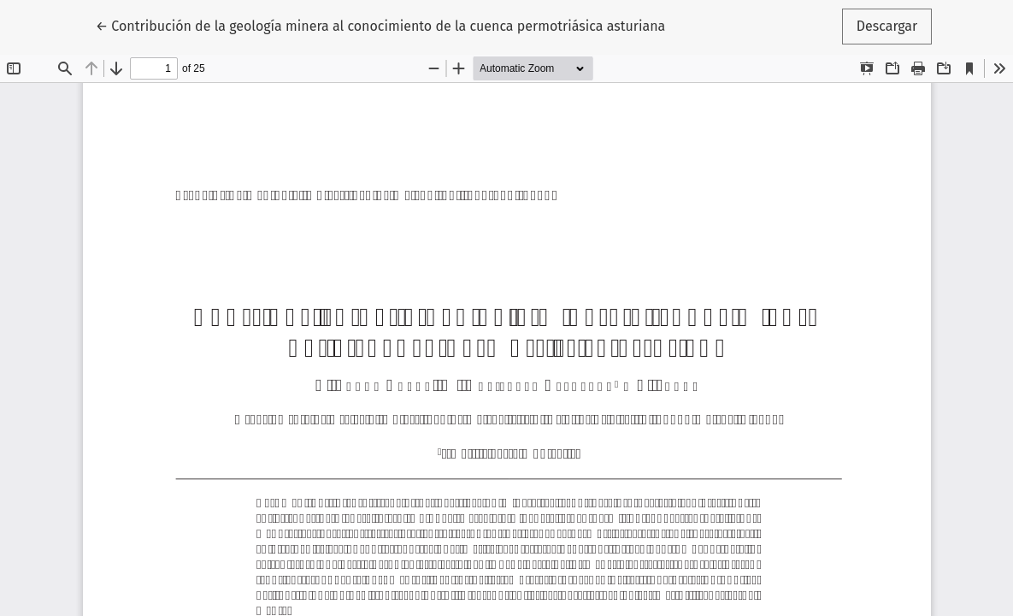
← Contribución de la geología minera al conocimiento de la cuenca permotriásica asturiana (381, 24)
